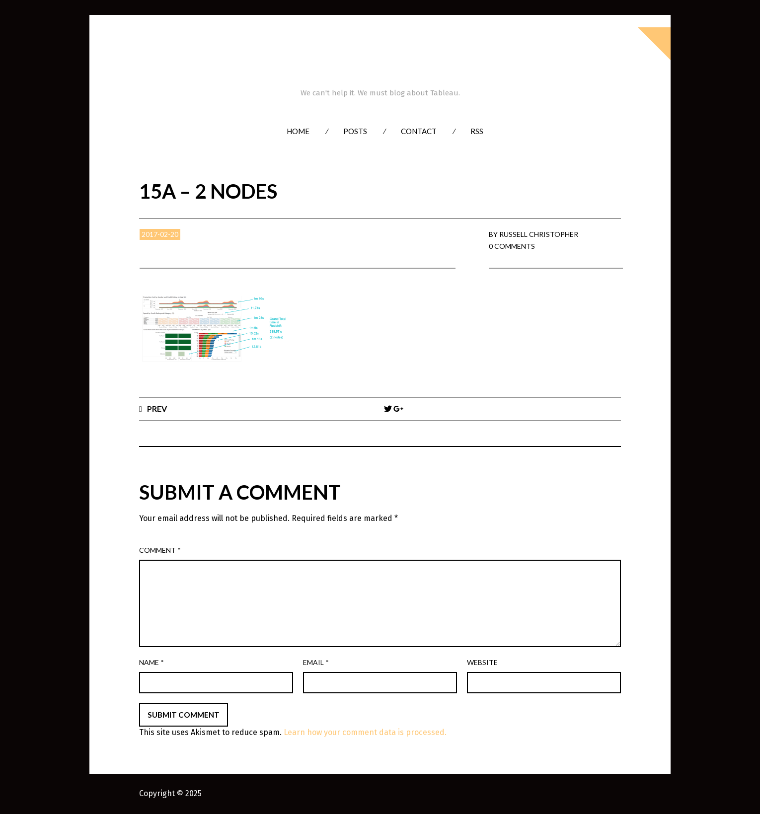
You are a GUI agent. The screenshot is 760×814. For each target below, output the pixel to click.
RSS (476, 131)
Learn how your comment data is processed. (365, 732)
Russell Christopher (538, 234)
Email (316, 662)
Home (298, 131)
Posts (355, 131)
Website (482, 662)
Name (151, 662)
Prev (157, 408)
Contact (419, 131)
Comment (160, 550)
